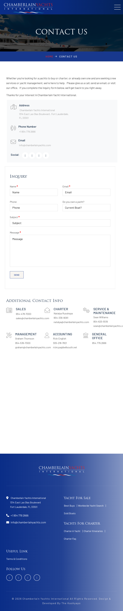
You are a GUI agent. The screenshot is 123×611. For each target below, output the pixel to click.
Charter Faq (70, 538)
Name (26, 189)
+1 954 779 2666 (31, 131)
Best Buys (69, 505)
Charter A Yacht (72, 530)
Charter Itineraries (93, 530)
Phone (26, 204)
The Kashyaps (71, 603)
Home (49, 56)
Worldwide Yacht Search (91, 505)
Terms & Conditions (16, 558)
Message (53, 249)
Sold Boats (70, 513)
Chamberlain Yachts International (46, 598)
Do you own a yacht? (79, 204)
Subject (53, 220)
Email (79, 189)
